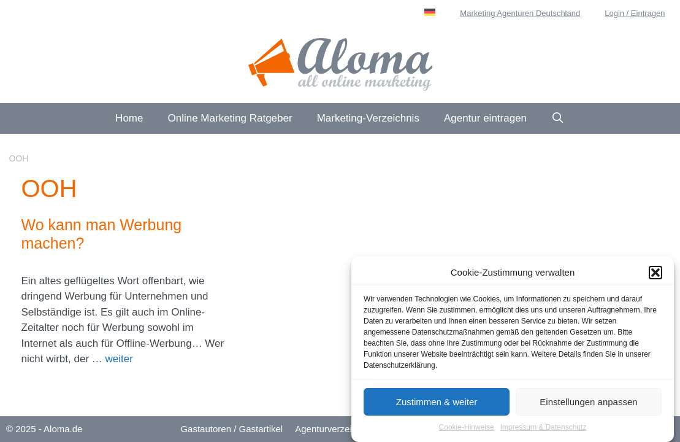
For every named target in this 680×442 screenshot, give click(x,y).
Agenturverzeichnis (334, 429)
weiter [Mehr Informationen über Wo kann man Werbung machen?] (119, 359)
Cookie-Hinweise (466, 428)
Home (129, 118)
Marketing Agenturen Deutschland (520, 13)
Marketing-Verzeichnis (368, 118)
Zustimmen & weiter (437, 403)
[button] (655, 274)
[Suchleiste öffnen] (558, 118)
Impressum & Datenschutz (543, 428)
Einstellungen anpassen (588, 403)
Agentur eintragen (485, 118)
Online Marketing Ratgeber (229, 118)
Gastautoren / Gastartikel (231, 429)
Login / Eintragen (635, 13)
